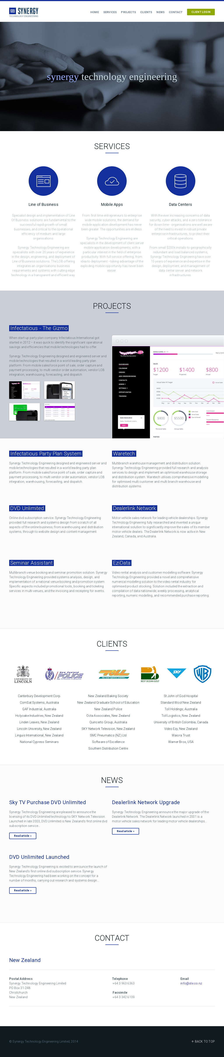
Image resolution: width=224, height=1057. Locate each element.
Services (110, 12)
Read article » (23, 835)
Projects (128, 12)
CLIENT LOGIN (200, 12)
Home (94, 12)
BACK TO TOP (205, 1041)
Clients (146, 12)
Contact (175, 12)
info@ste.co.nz (191, 983)
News (160, 12)
